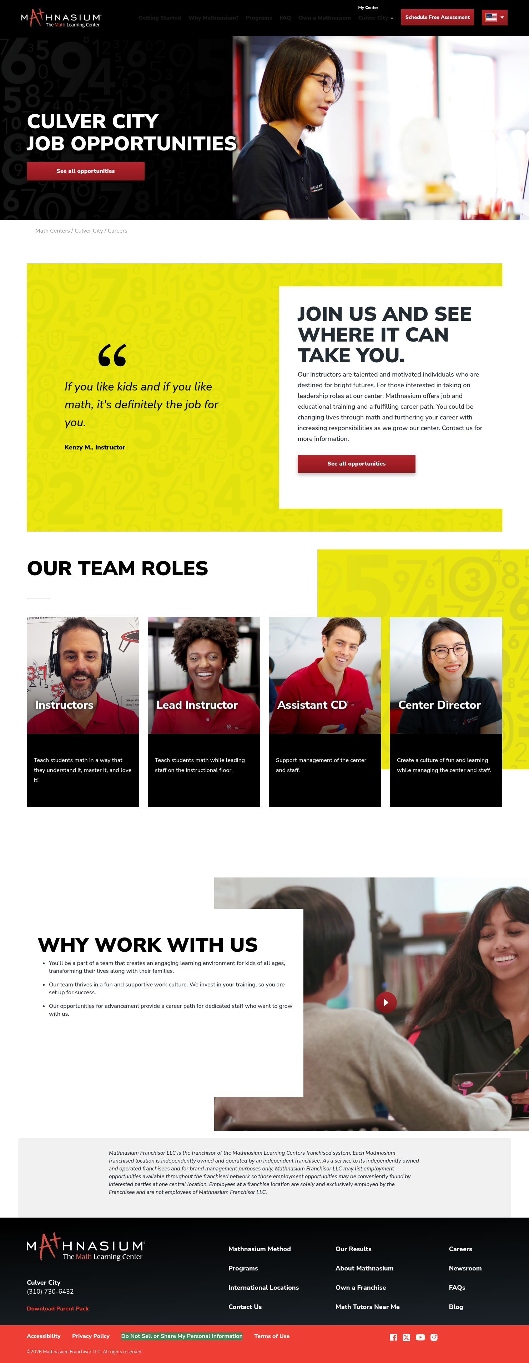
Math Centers (52, 231)
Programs (259, 18)
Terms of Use (275, 1336)
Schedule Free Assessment (437, 17)
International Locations (263, 1287)
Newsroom (465, 1268)
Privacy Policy (91, 1336)
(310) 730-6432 (50, 1291)
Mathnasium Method (259, 1249)
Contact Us (245, 1307)
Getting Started (159, 18)
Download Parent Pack (58, 1309)
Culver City (89, 231)
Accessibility (44, 1336)
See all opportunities (86, 171)
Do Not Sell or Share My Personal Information (183, 1336)
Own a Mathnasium (324, 18)
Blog (456, 1307)
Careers (460, 1249)
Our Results (354, 1249)
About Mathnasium (365, 1268)
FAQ (285, 18)
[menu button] (495, 17)
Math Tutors (368, 1307)
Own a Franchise (361, 1287)
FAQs (457, 1287)
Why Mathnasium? (213, 18)
